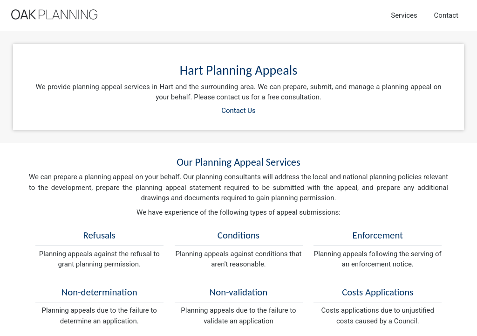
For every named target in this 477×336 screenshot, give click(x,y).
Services (404, 15)
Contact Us (238, 110)
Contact (446, 15)
